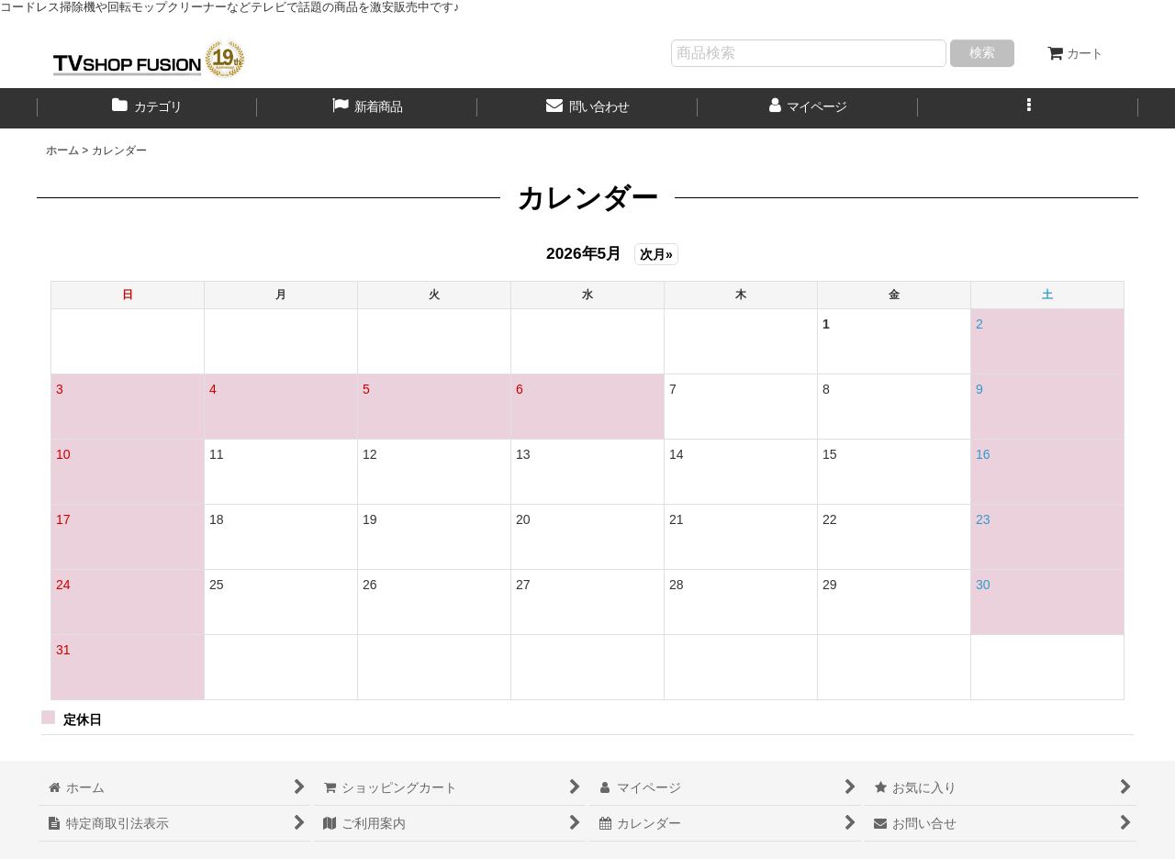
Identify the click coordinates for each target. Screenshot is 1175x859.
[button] (1028, 108)
